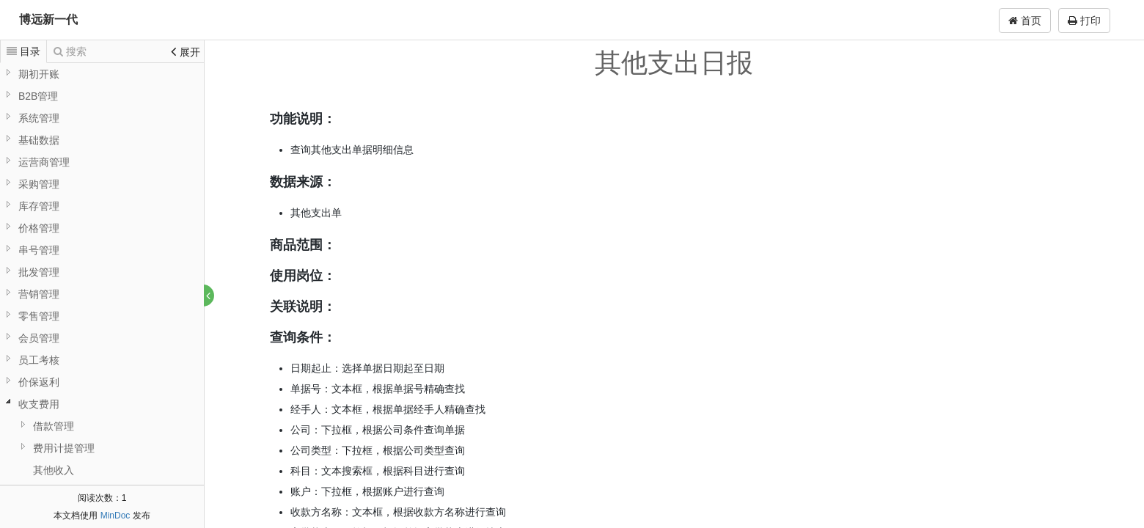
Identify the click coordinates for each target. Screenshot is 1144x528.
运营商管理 (44, 162)
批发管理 (38, 272)
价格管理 (38, 228)
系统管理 (38, 118)
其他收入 (53, 470)
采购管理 (38, 184)
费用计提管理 (64, 448)
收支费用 (38, 404)
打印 (1084, 20)
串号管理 (38, 250)
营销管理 (38, 294)
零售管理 (38, 316)
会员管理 (38, 338)
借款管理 (53, 426)
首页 (1024, 20)
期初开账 (38, 74)
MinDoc (115, 515)
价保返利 (38, 382)
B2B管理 (38, 96)
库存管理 (38, 206)
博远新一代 (48, 19)
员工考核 (38, 360)
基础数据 (38, 140)
